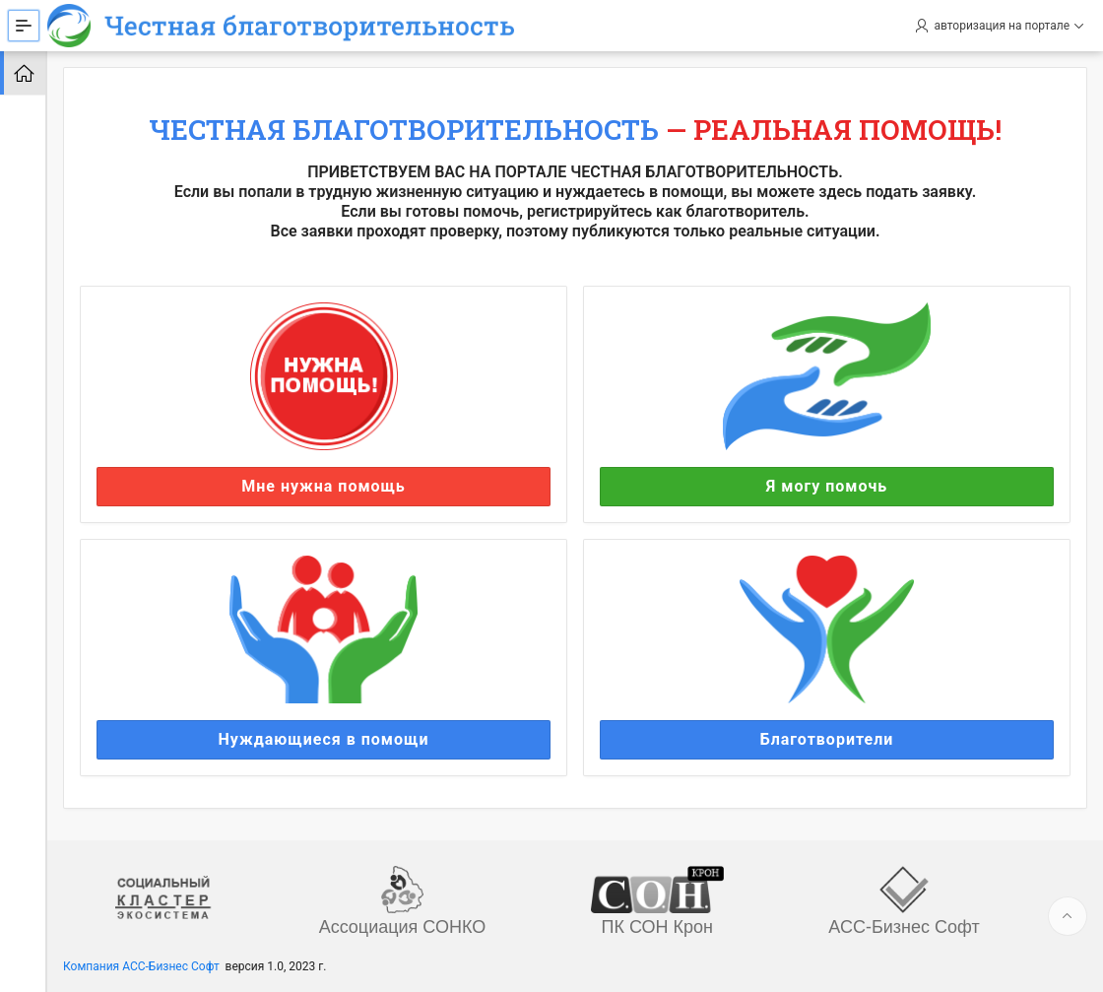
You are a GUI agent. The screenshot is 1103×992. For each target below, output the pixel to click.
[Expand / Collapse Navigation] (23, 25)
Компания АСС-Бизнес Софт (141, 966)
